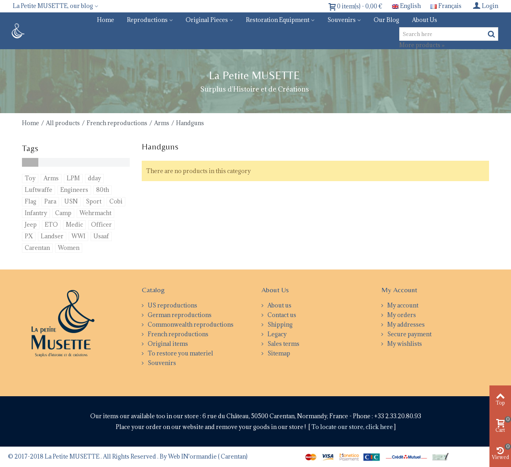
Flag (30, 201)
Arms (161, 123)
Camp (63, 213)
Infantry (36, 213)
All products (63, 123)
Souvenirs (341, 20)
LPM (73, 178)
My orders (401, 315)
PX (29, 236)
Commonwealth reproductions (190, 324)
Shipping (279, 324)
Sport (93, 201)
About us (424, 20)
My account (402, 305)
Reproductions (147, 20)
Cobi (116, 201)
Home (105, 20)
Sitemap (278, 353)
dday (94, 178)
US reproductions (172, 305)
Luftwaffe (38, 190)
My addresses (405, 324)
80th (102, 190)
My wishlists (404, 343)
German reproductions (179, 315)
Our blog (386, 20)
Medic (74, 224)
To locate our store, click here (352, 427)
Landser (52, 236)
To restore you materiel (180, 353)
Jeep (31, 224)
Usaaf (101, 236)
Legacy (276, 334)
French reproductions (117, 123)
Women (68, 247)
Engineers (74, 190)
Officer (101, 224)
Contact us (281, 315)
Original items (167, 343)
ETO (51, 224)
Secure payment (409, 334)
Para (50, 201)
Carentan (37, 247)
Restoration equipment (277, 20)
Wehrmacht (95, 213)
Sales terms (282, 343)
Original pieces (207, 20)
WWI (78, 236)
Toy (30, 178)
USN (71, 201)
